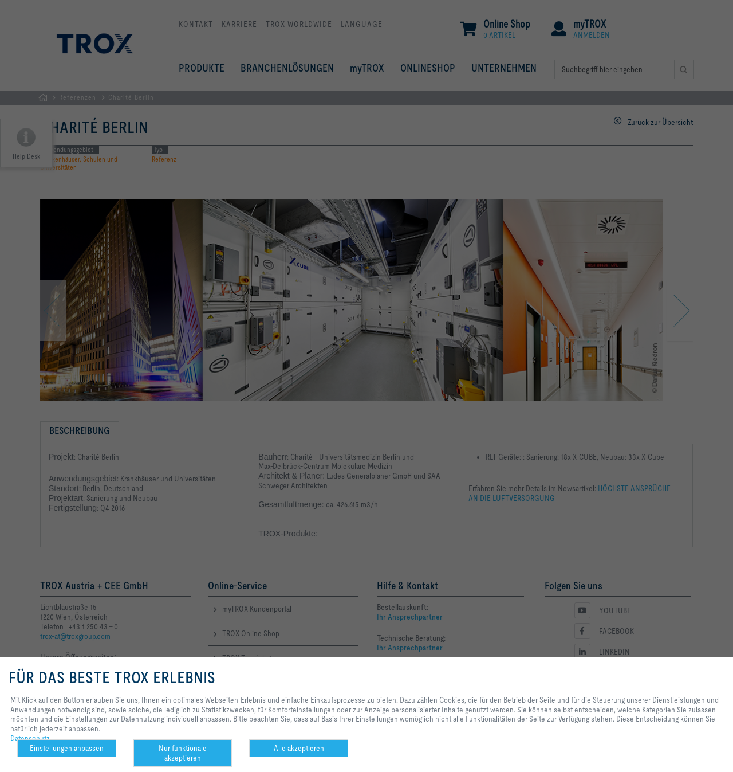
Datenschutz (30, 738)
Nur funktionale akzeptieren (183, 752)
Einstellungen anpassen (67, 748)
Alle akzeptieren (299, 748)
